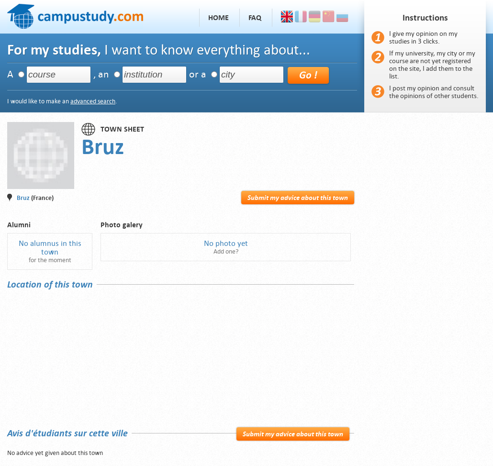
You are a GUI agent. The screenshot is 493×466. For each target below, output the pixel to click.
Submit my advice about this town (297, 197)
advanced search (92, 101)
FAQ (254, 17)
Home (218, 17)
